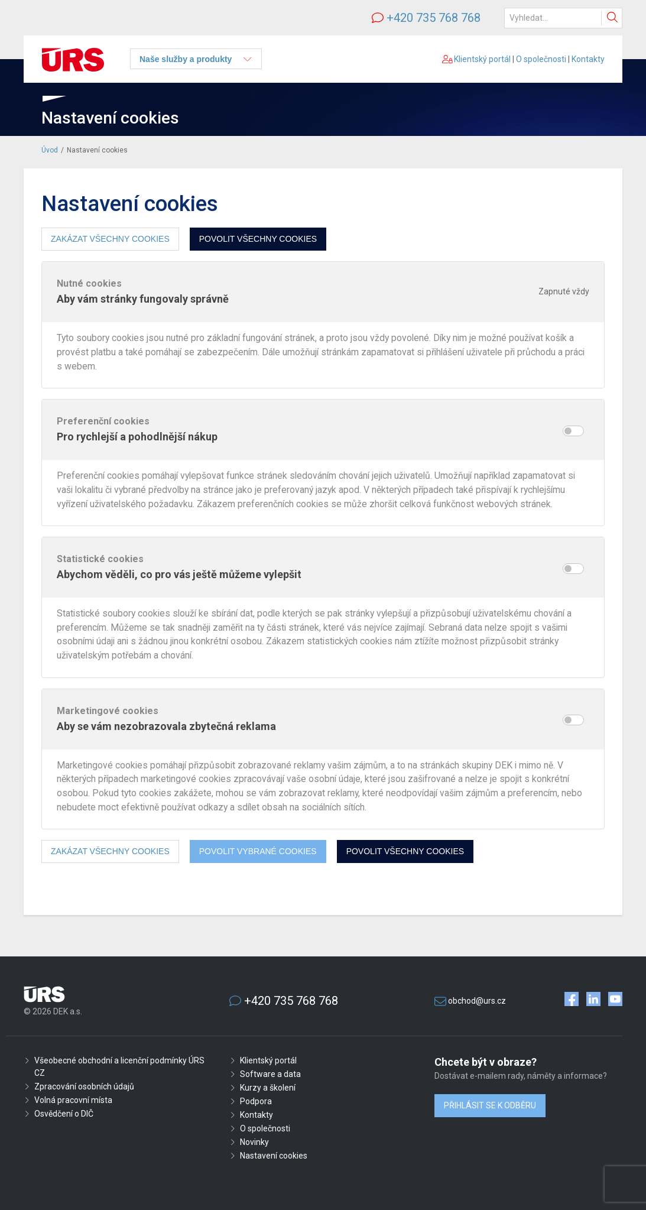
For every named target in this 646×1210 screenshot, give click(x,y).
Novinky (254, 1142)
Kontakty (588, 59)
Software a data (270, 1074)
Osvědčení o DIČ (63, 1113)
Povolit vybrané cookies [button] (258, 851)
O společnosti (541, 59)
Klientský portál (476, 59)
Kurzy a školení (268, 1087)
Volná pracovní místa (73, 1100)
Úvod (49, 150)
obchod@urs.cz (477, 1000)
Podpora (256, 1101)
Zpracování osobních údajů (84, 1086)
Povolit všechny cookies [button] (258, 239)
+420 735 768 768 (434, 18)
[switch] (573, 431)
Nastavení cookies (273, 1155)
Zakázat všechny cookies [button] (110, 239)
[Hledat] (563, 18)
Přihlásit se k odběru (490, 1105)
